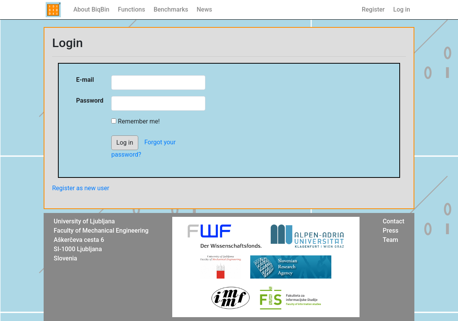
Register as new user (80, 188)
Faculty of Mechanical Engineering (101, 230)
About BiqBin (91, 9)
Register (373, 9)
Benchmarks (171, 9)
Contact (393, 221)
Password (89, 100)
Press (391, 230)
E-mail (85, 79)
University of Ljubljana (84, 221)
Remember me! (138, 121)
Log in (401, 9)
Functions (131, 9)
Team (390, 239)
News (204, 9)
